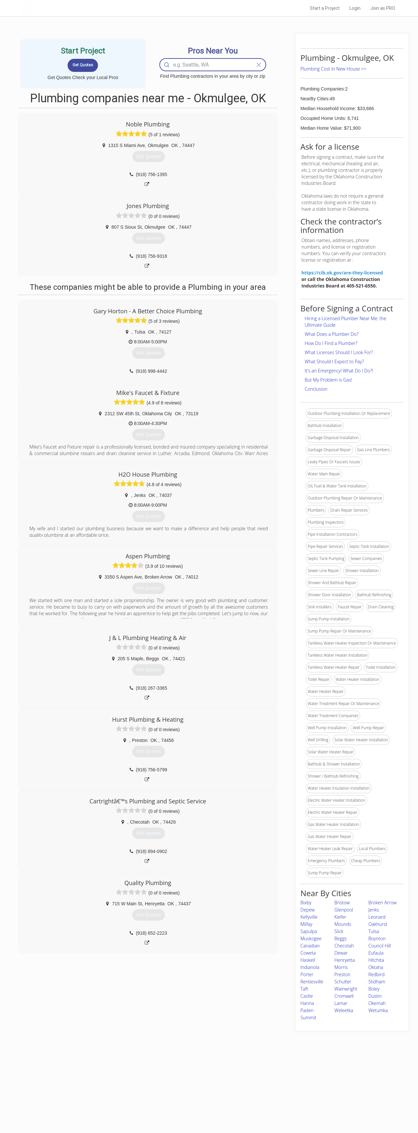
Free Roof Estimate (102, 1099)
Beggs (340, 938)
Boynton (377, 938)
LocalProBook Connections (308, 1099)
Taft (304, 989)
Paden (307, 1010)
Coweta (308, 953)
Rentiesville (311, 981)
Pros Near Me (97, 1085)
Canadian (310, 946)
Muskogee (311, 938)
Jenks (373, 910)
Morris (341, 967)
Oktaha (375, 967)
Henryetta (344, 960)
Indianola (309, 967)
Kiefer (340, 917)
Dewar (341, 953)
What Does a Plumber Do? (332, 334)
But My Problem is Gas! (328, 380)
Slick (338, 931)
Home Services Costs (104, 1078)
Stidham (376, 981)
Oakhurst (377, 924)
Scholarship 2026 (300, 1078)
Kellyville (308, 917)
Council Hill (379, 946)
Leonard (377, 917)
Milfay (306, 924)
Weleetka (343, 1010)
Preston (342, 974)
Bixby (306, 902)
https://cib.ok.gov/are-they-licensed (342, 273)
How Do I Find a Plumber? (331, 343)
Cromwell (344, 996)
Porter (307, 974)
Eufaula (375, 953)
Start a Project (325, 8)
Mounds (342, 924)
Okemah (377, 1003)
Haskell (307, 960)
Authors (291, 1092)
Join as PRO (382, 8)
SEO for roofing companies (308, 1107)
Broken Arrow (382, 902)
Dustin (375, 996)
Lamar (340, 1003)
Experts (182, 1085)
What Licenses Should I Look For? (339, 352)
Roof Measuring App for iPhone (203, 1099)
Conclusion (316, 389)
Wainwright (345, 989)
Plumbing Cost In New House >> (333, 69)
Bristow (342, 902)
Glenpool (343, 910)
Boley (373, 989)
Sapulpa (308, 931)
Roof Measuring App (193, 1092)
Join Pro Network (190, 1078)
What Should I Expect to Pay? (334, 361)
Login (355, 8)
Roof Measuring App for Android (204, 1107)
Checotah (344, 946)
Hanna (307, 1003)
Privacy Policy (296, 1085)
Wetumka (378, 1010)
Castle (306, 996)
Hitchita (376, 960)
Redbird (376, 974)
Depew (307, 910)
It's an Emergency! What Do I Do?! (339, 371)
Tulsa (373, 931)
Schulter (342, 981)
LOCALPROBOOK (59, 8)
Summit (308, 1017)
